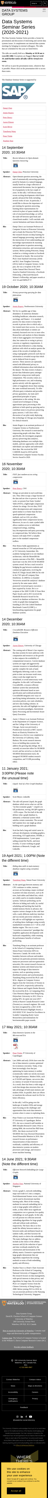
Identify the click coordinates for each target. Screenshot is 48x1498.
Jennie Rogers (8, 113)
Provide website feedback (23, 1347)
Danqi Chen (7, 108)
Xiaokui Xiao (8, 141)
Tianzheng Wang (9, 131)
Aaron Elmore (8, 122)
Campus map (7, 1338)
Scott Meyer (7, 127)
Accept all (16, 1491)
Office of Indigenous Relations (25, 1445)
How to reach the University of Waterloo (18, 1331)
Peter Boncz (7, 117)
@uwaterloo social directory (24, 1420)
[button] (36, 3)
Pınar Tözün (7, 136)
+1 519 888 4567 (25, 1367)
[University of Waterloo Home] (8, 3)
